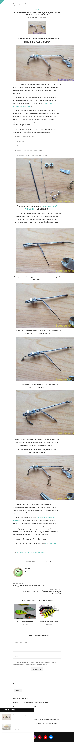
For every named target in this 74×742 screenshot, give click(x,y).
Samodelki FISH (50, 543)
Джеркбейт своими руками (49, 621)
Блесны (37, 9)
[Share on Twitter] (46, 561)
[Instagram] (34, 737)
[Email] (51, 737)
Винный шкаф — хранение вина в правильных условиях (30, 702)
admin (35, 17)
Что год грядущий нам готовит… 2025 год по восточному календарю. (35, 723)
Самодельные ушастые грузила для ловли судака (33, 548)
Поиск (15, 684)
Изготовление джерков (25, 621)
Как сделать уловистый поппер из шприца (30, 552)
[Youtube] (45, 737)
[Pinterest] (40, 737)
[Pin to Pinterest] (48, 561)
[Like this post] (41, 561)
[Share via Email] (50, 561)
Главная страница (18, 4)
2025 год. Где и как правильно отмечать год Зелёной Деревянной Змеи (36, 719)
